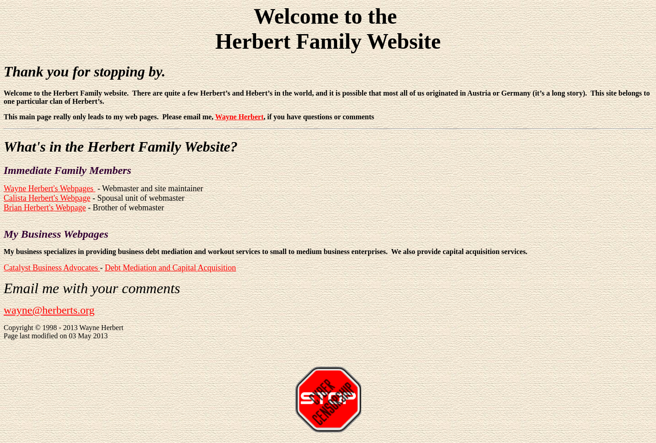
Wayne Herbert (239, 117)
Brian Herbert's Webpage (45, 207)
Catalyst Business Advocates (52, 267)
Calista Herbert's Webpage (47, 198)
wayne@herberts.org (49, 310)
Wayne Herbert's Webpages (49, 188)
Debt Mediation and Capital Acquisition (170, 267)
